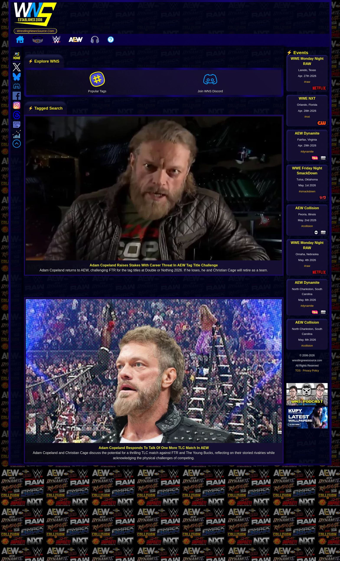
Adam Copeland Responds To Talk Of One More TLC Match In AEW (154, 484)
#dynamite (307, 187)
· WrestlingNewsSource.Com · (35, 48)
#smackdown (307, 227)
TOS (298, 406)
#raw (307, 117)
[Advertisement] (194, 36)
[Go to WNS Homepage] (35, 33)
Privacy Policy (311, 406)
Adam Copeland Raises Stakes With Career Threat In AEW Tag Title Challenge (154, 301)
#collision (307, 262)
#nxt (307, 152)
